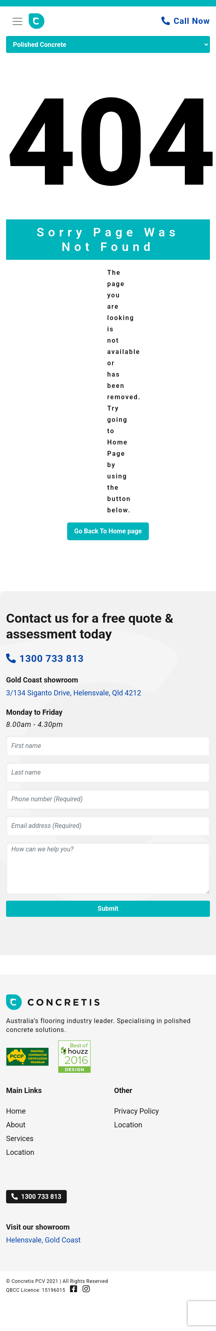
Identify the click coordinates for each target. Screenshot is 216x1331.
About (15, 1124)
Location (20, 1152)
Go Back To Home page (108, 531)
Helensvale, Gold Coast (43, 1240)
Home (15, 1111)
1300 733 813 (36, 1196)
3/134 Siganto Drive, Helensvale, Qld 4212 (73, 693)
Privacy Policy (136, 1111)
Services (20, 1138)
